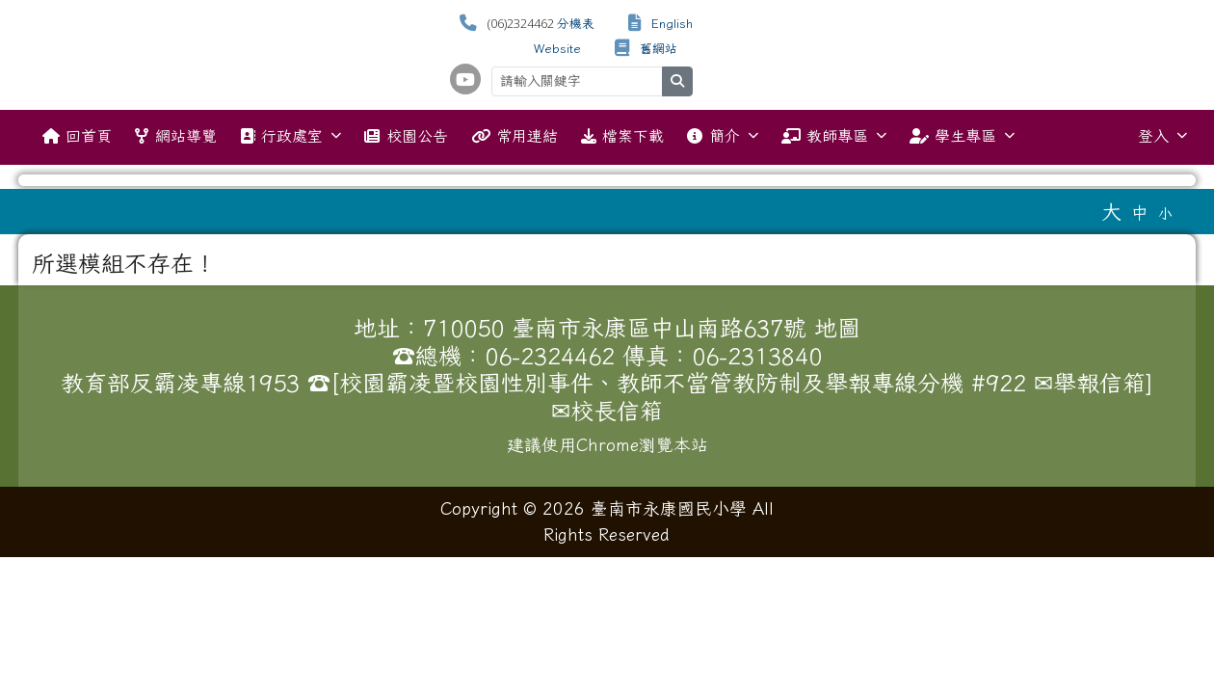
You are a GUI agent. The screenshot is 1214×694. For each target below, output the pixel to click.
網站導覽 (175, 136)
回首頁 (77, 136)
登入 (1162, 135)
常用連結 (514, 136)
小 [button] (1165, 213)
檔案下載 (622, 136)
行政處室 (290, 135)
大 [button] (1111, 211)
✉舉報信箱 (1090, 382)
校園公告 (405, 136)
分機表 (575, 23)
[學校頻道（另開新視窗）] (465, 79)
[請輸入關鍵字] (577, 81)
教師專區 (833, 135)
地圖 (837, 327)
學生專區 (962, 135)
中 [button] (1139, 212)
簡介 (722, 135)
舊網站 (658, 48)
